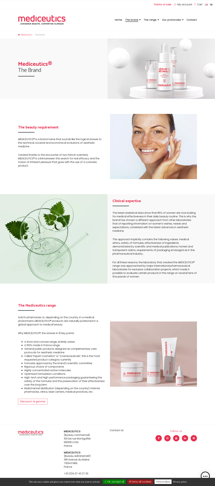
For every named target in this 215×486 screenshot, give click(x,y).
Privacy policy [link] (180, 482)
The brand (131, 20)
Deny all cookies (140, 481)
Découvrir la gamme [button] (32, 401)
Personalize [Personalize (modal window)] (163, 481)
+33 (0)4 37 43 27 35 (76, 473)
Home (118, 20)
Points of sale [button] (162, 4)
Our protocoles (171, 20)
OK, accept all (114, 481)
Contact (192, 20)
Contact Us (117, 430)
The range (150, 20)
